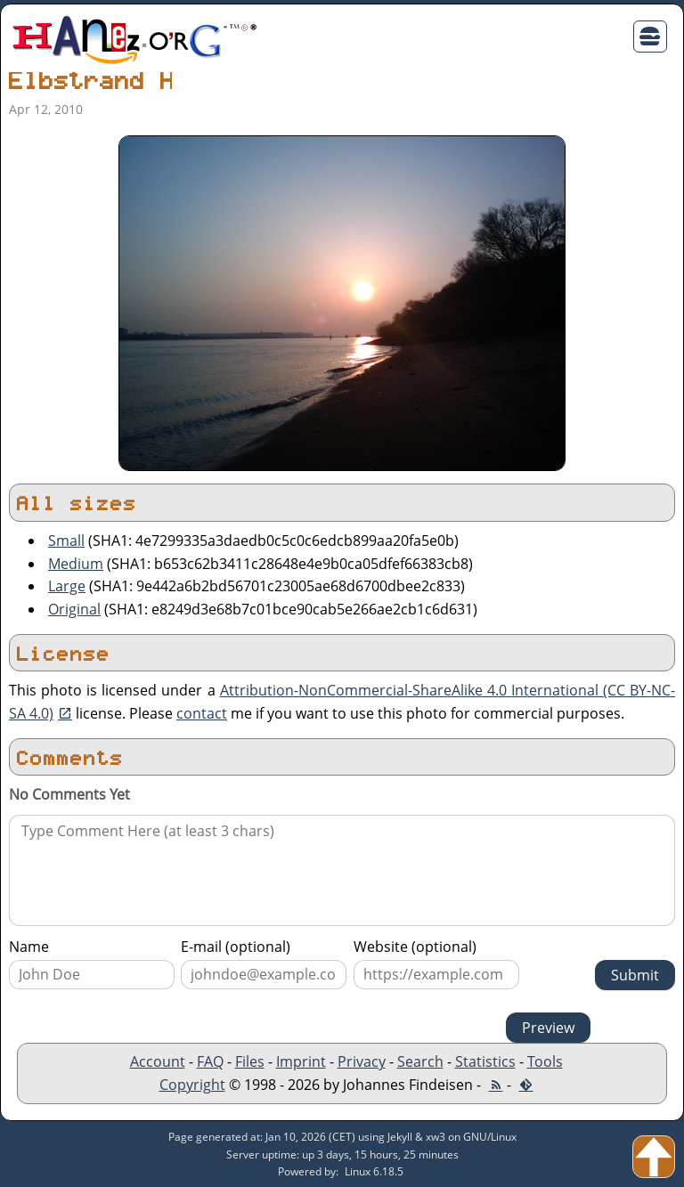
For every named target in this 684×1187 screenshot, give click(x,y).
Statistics (485, 1061)
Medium (75, 563)
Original (74, 609)
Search (420, 1061)
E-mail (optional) (235, 946)
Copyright (192, 1084)
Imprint (301, 1061)
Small (66, 540)
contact (201, 713)
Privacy (362, 1061)
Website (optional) (415, 946)
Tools (545, 1061)
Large (67, 586)
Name (29, 946)
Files (250, 1061)
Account (157, 1061)
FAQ (210, 1061)
